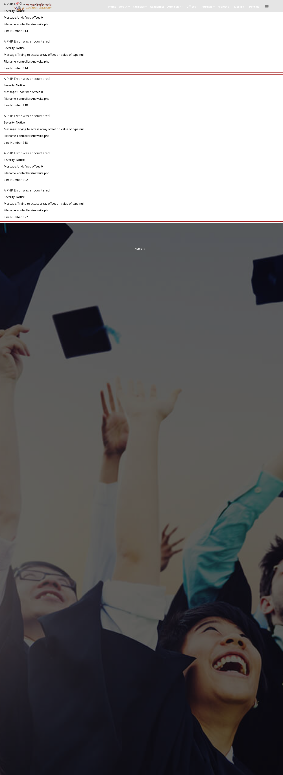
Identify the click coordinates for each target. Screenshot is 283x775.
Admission (175, 6)
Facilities (140, 6)
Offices (192, 6)
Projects (224, 6)
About (124, 6)
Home (112, 6)
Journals (208, 6)
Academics (157, 6)
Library (240, 6)
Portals (255, 6)
